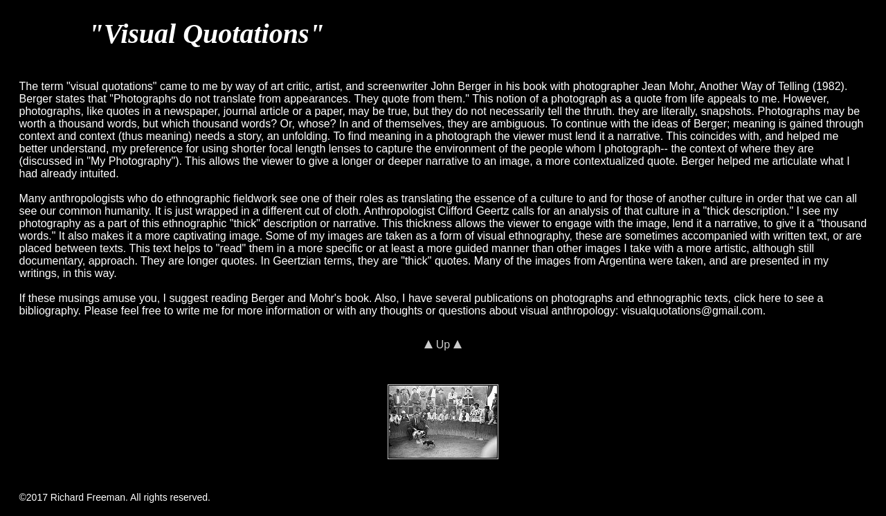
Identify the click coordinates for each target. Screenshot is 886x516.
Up (442, 344)
